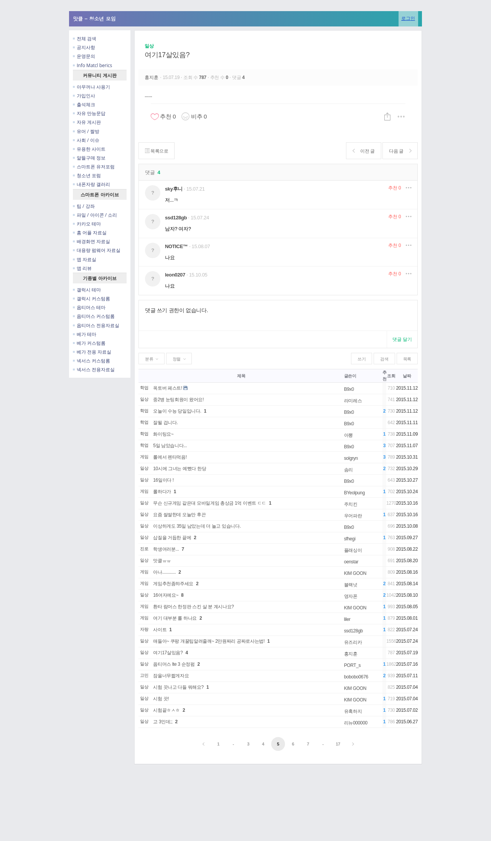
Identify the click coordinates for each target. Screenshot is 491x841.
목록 (407, 359)
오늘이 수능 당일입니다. (177, 411)
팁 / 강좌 (84, 206)
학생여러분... (166, 549)
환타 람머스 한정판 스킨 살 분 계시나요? (193, 606)
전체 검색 (84, 38)
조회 (391, 376)
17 (338, 744)
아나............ (164, 572)
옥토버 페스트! (167, 388)
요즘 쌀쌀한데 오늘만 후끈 (179, 514)
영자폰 (351, 596)
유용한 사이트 (89, 149)
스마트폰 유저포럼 (94, 166)
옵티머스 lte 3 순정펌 (173, 664)
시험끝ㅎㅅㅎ (166, 710)
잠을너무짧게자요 (171, 675)
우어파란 (353, 515)
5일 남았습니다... (170, 445)
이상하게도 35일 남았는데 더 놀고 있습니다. (197, 526)
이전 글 (363, 151)
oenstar (351, 562)
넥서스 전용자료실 (94, 369)
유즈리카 (353, 642)
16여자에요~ (165, 595)
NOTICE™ (176, 246)
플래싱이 (353, 550)
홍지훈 (152, 77)
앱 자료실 (84, 259)
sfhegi (350, 538)
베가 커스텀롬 (89, 343)
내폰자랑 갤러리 (91, 184)
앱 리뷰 (82, 268)
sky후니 (174, 189)
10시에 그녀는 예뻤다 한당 (179, 468)
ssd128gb (176, 218)
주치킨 (351, 504)
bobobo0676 (356, 677)
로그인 (408, 18)
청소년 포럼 (87, 175)
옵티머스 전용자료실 (96, 325)
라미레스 (353, 400)
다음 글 (400, 151)
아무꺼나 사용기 (91, 87)
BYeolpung (354, 492)
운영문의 (84, 56)
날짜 (407, 376)
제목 (241, 376)
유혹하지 (353, 711)
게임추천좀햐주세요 (173, 583)
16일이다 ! (163, 480)
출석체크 (84, 104)
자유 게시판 (87, 122)
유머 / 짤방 (86, 131)
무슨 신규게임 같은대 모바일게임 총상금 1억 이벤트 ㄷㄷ (209, 503)
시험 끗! (161, 698)
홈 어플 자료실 (90, 232)
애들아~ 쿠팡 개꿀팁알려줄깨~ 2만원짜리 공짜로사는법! (209, 641)
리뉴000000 (355, 723)
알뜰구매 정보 (89, 158)
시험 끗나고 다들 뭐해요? (178, 687)
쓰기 (362, 359)
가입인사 (84, 95)
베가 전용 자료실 (92, 352)
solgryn (351, 458)
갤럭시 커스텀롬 (91, 298)
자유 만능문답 (89, 113)
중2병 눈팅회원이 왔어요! (178, 399)
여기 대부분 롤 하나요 (175, 618)
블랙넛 (351, 585)
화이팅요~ (163, 434)
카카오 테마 (87, 224)
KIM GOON (355, 573)
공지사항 (84, 47)
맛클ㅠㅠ (162, 560)
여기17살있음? (167, 55)
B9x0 (349, 389)
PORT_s (352, 665)
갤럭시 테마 (87, 289)
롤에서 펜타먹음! (169, 457)
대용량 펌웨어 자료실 (96, 250)
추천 (394, 188)
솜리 (348, 469)
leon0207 (175, 275)
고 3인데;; (162, 721)
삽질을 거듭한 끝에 (172, 537)
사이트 (159, 629)
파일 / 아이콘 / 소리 (95, 215)
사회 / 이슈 (86, 140)
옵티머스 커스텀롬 (94, 316)
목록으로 (156, 151)
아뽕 (348, 435)
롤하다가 (162, 491)
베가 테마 (84, 334)
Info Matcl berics (92, 65)
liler (347, 619)
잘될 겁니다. (165, 422)
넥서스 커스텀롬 (91, 360)
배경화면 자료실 (91, 241)
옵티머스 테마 (89, 307)
